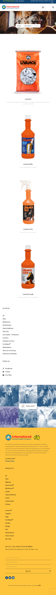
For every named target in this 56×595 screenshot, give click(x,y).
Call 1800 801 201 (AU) (36, 1)
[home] (10, 7)
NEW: (8, 1)
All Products (27, 26)
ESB (39, 585)
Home (19, 26)
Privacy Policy (9, 461)
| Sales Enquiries (19, 1)
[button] (43, 7)
